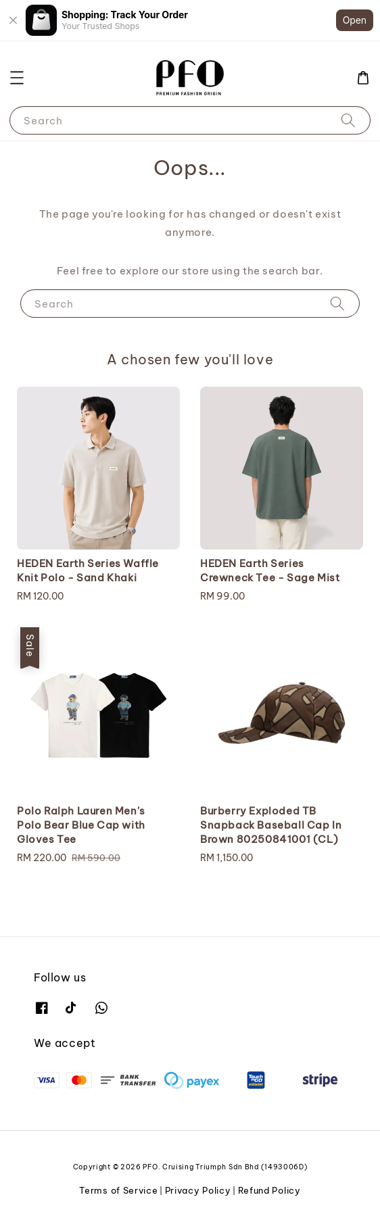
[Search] (348, 120)
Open (354, 20)
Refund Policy (269, 1190)
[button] (17, 78)
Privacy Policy (198, 1190)
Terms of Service (118, 1190)
